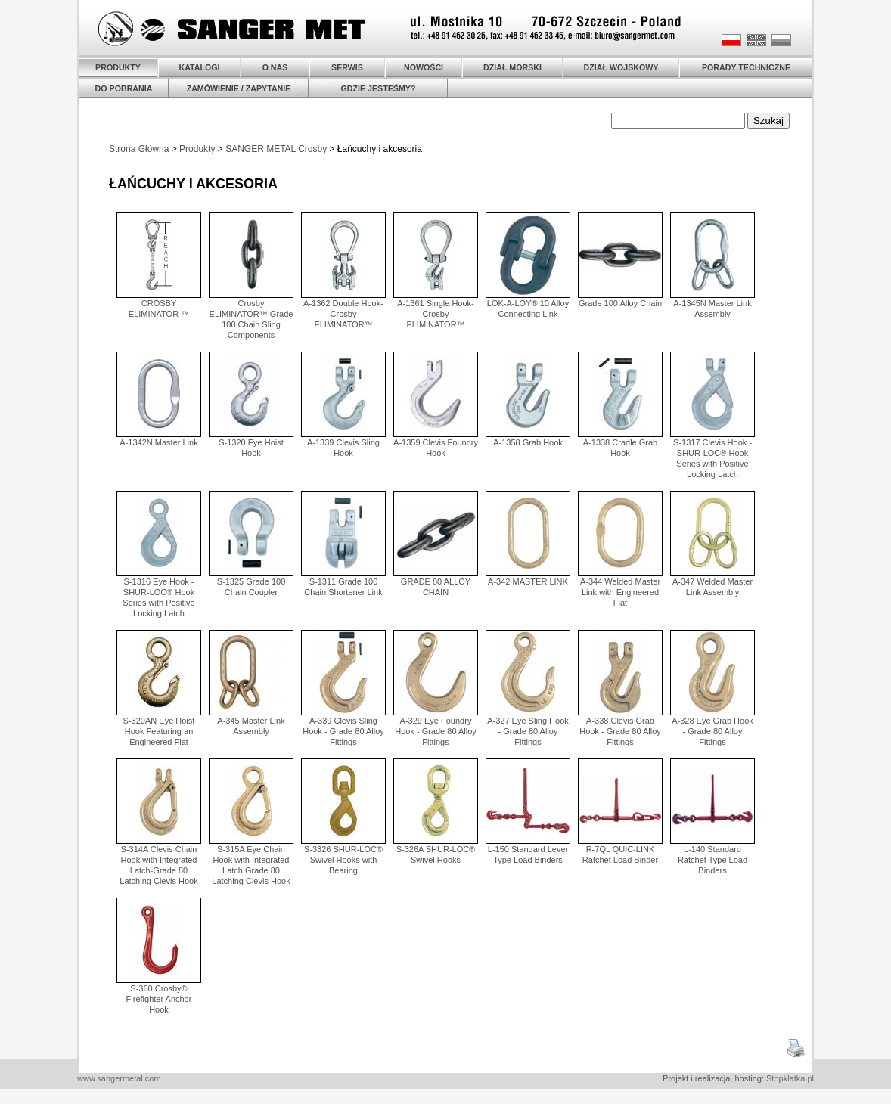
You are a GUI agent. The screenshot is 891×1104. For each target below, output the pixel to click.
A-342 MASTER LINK (528, 581)
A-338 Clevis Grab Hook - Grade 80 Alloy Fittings (620, 731)
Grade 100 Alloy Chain (620, 303)
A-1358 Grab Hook (528, 442)
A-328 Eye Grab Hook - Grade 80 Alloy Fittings (712, 731)
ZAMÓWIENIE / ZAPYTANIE (239, 88)
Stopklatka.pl (790, 1078)
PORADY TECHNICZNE (746, 67)
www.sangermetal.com (119, 1078)
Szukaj (768, 120)
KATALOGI (199, 67)
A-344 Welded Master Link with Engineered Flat (620, 592)
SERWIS (347, 67)
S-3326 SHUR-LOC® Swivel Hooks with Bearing (343, 860)
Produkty (197, 149)
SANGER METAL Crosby (276, 149)
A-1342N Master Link (158, 442)
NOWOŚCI (423, 67)
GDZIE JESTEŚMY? (378, 88)
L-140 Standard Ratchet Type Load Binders (712, 860)
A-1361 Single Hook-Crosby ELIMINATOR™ (435, 314)
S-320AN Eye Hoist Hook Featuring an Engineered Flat (159, 731)
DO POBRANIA (124, 88)
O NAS (275, 67)
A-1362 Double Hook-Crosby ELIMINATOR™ (343, 314)
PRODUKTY (118, 67)
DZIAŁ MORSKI (512, 67)
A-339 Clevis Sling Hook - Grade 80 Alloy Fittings (343, 731)
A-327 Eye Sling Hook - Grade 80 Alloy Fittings (528, 731)
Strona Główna (139, 149)
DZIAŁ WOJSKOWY (621, 67)
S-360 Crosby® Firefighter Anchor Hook (159, 999)
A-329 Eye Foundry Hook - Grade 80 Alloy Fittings (436, 731)
